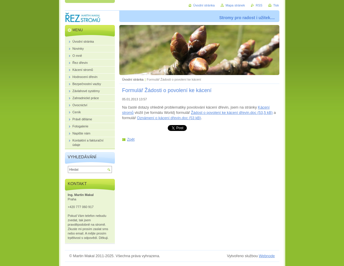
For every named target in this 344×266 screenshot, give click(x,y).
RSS (259, 5)
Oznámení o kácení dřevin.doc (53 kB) (169, 118)
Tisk (276, 5)
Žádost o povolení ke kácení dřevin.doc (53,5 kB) (232, 112)
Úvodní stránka (133, 79)
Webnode (267, 256)
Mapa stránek (235, 5)
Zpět (131, 139)
